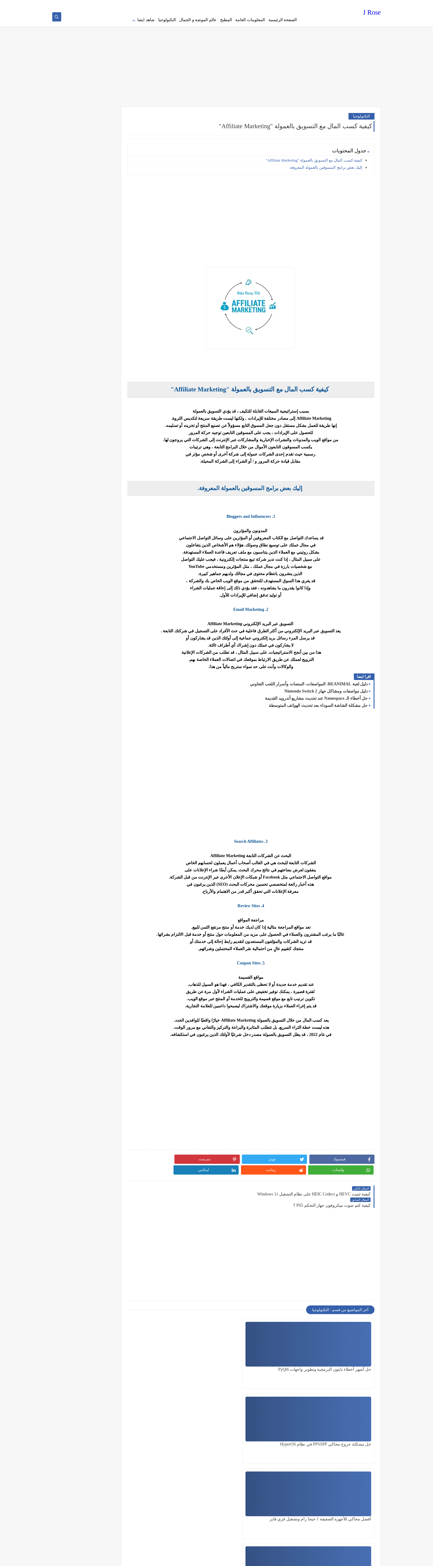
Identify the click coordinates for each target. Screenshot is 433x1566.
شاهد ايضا (146, 20)
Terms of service (263, 5)
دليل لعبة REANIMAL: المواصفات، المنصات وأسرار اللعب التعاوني (309, 680)
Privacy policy (288, 5)
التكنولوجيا (167, 20)
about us (241, 5)
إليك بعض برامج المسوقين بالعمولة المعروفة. (326, 163)
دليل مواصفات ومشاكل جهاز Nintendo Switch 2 (326, 687)
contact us (223, 5)
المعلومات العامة (250, 20)
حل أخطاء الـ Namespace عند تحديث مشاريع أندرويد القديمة (316, 694)
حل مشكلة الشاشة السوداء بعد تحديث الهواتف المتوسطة (318, 701)
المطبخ (226, 20)
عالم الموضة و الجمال (197, 20)
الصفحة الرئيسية (282, 20)
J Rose (372, 13)
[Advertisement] (216, 56)
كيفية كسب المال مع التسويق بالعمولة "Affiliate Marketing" (314, 156)
